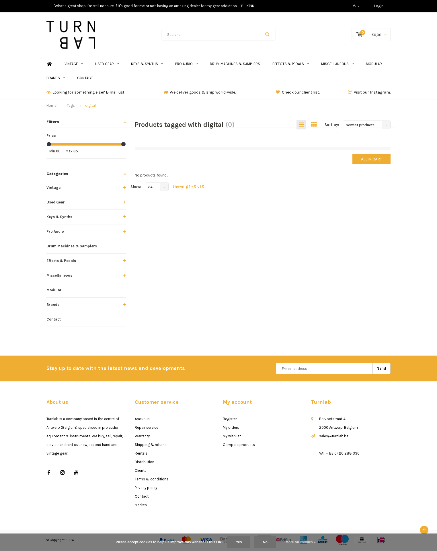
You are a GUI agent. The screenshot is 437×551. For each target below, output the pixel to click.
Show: (135, 188)
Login (378, 6)
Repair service (146, 428)
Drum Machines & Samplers (235, 65)
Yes (239, 542)
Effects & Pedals (290, 65)
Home (49, 65)
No (265, 542)
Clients (141, 471)
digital (90, 106)
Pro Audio (186, 65)
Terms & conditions (151, 480)
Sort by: (332, 125)
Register (230, 420)
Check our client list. (298, 93)
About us (142, 420)
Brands (55, 79)
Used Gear (107, 65)
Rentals (141, 454)
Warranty (142, 437)
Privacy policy (146, 489)
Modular (374, 65)
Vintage (74, 65)
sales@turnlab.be (333, 437)
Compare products (239, 446)
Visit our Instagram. (369, 93)
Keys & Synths (147, 65)
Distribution (144, 463)
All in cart (371, 160)
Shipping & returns (151, 446)
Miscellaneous (337, 65)
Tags (71, 106)
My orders (231, 428)
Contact (85, 79)
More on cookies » (301, 542)
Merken (141, 506)
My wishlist (232, 437)
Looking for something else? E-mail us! (85, 93)
